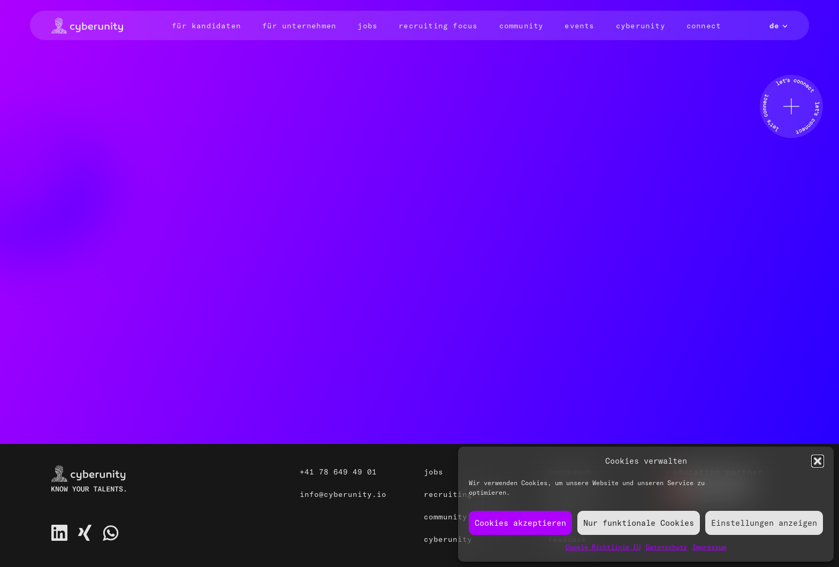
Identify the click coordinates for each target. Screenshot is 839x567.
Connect (704, 25)
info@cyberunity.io (343, 494)
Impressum (709, 547)
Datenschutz (666, 547)
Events (579, 25)
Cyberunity (640, 25)
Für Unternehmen (299, 25)
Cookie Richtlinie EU (603, 547)
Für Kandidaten (206, 25)
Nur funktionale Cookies (638, 523)
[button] (817, 461)
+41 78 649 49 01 (338, 472)
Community (521, 25)
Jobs (367, 25)
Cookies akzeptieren (520, 523)
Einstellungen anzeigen (764, 523)
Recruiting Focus (438, 25)
